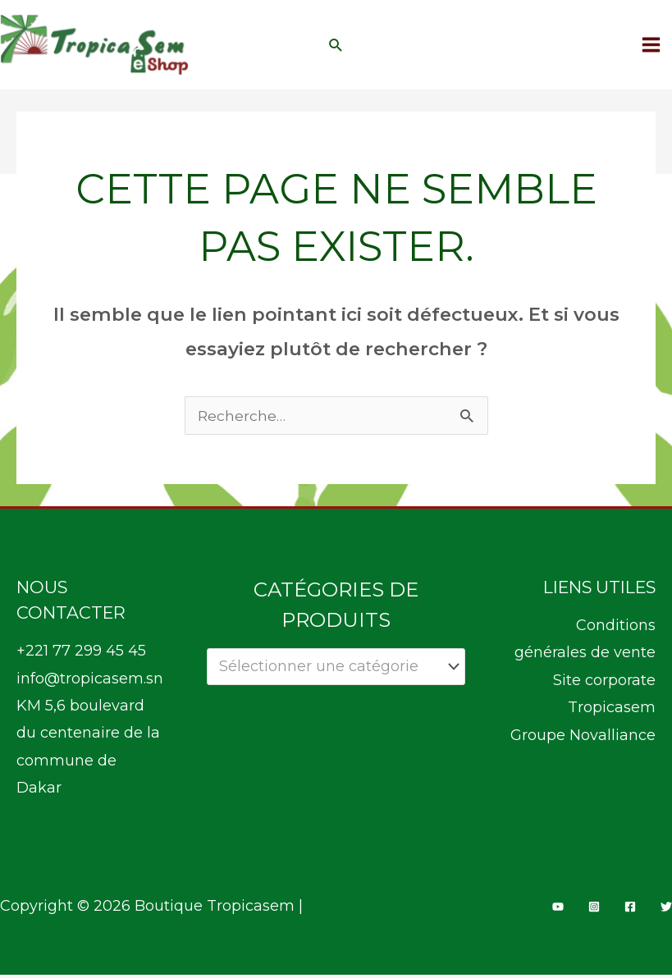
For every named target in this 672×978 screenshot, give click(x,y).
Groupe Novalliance (583, 738)
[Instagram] (594, 910)
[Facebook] (630, 910)
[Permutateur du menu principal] (651, 45)
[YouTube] (558, 910)
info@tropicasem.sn (89, 682)
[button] (336, 46)
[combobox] (336, 670)
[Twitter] (666, 910)
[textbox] (327, 670)
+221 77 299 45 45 (81, 655)
